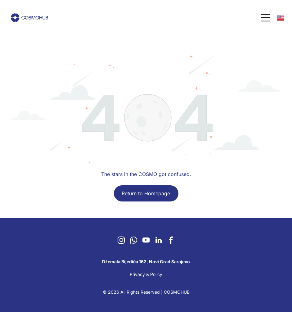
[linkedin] (158, 241)
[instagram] (121, 241)
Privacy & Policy (146, 274)
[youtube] (146, 241)
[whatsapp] (133, 241)
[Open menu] (265, 17)
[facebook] (170, 241)
